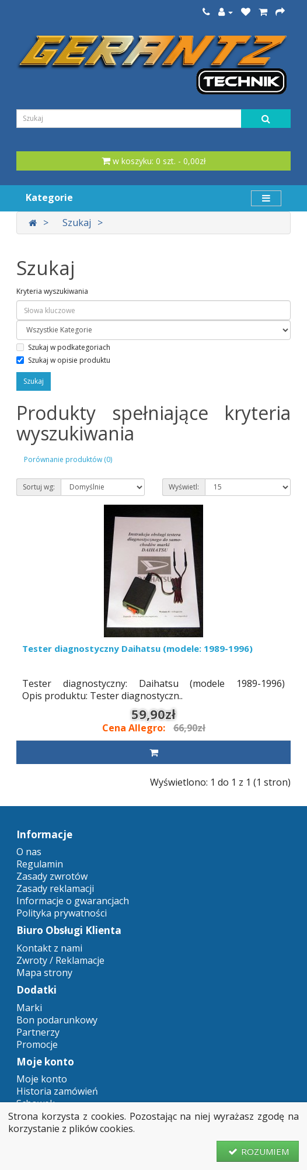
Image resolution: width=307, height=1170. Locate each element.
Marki (29, 1007)
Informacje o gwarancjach (72, 900)
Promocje (37, 1044)
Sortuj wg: (39, 487)
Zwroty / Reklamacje (60, 960)
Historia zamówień (57, 1091)
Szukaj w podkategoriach (63, 347)
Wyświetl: (184, 487)
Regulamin (39, 863)
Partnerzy (38, 1032)
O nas (28, 851)
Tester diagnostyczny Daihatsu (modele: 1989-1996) (137, 648)
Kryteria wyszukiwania (52, 291)
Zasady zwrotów (52, 876)
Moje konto (41, 1078)
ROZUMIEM (257, 1151)
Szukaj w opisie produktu (63, 360)
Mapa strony (44, 972)
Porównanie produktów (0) (68, 459)
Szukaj (76, 222)
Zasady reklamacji (55, 888)
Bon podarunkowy (56, 1019)
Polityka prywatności (61, 913)
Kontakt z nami (49, 948)
